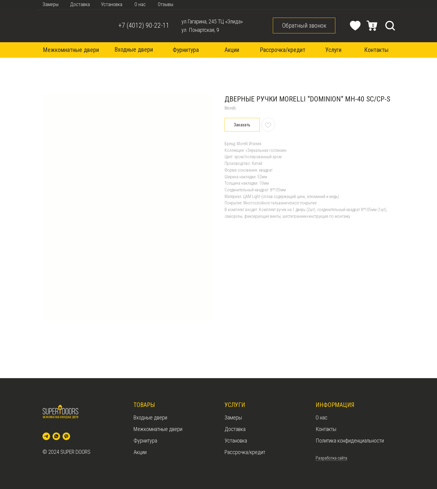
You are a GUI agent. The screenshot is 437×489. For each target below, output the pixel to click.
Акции (140, 452)
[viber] (66, 436)
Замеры (233, 417)
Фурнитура (145, 440)
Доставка (235, 429)
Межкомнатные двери (158, 429)
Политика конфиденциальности (350, 440)
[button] (304, 25)
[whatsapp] (56, 436)
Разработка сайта (331, 458)
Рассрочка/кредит (245, 452)
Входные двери (150, 417)
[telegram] (46, 436)
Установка (236, 440)
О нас (321, 417)
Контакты (326, 429)
